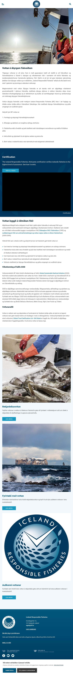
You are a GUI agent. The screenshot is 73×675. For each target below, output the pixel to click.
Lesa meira (9, 419)
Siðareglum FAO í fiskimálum (49, 230)
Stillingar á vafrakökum (27, 670)
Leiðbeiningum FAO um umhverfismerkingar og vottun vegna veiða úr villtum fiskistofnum (32, 233)
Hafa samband (31, 629)
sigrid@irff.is (30, 625)
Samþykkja (10, 670)
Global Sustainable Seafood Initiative (52, 273)
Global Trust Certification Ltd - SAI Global (27, 318)
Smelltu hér (6, 642)
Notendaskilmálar (58, 665)
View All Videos (10, 171)
